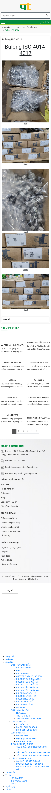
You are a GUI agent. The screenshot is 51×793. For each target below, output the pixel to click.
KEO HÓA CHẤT (23, 724)
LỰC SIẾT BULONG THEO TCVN (29, 764)
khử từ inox (21, 713)
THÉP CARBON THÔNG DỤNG (29, 719)
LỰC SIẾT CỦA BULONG (21, 758)
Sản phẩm (9, 662)
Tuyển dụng (10, 786)
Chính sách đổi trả (9, 518)
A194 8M (12, 380)
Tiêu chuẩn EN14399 (39, 363)
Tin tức (8, 775)
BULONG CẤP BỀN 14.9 (26, 696)
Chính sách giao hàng (10, 522)
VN (42, 22)
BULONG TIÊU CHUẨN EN (27, 682)
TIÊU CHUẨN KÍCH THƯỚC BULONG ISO (33, 755)
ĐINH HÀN (20, 707)
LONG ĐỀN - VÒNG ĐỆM (26, 730)
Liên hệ (8, 789)
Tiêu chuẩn (10, 772)
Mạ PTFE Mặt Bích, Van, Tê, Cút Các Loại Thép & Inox (12, 345)
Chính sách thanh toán (11, 531)
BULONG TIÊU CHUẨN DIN (27, 690)
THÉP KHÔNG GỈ (23, 716)
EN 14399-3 (39, 380)
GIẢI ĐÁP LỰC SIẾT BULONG (28, 761)
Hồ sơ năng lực (8, 489)
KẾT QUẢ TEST (17, 778)
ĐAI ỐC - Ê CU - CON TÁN (26, 727)
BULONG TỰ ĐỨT (23, 668)
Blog (3, 497)
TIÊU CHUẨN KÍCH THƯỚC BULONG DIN (33, 753)
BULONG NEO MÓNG (25, 699)
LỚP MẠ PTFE (22, 736)
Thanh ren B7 (12, 398)
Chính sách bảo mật (10, 527)
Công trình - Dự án (9, 502)
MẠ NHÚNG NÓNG (24, 741)
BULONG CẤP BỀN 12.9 (26, 693)
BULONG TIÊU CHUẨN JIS (27, 687)
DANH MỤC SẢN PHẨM (20, 665)
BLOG (13, 784)
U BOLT (19, 670)
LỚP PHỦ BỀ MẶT (18, 733)
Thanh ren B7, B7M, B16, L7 (38, 418)
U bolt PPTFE (12, 415)
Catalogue (5, 493)
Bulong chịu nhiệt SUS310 (38, 342)
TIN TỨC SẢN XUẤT (19, 781)
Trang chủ (9, 656)
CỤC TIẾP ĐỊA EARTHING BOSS (29, 676)
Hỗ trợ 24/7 (6, 536)
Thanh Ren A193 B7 (12, 363)
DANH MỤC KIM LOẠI (20, 710)
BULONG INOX (22, 673)
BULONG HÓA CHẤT (24, 702)
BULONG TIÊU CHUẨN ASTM (28, 679)
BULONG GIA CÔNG (24, 704)
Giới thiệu (5, 484)
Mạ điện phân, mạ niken (26, 738)
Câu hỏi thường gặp (9, 506)
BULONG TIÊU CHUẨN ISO (27, 685)
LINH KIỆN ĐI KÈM (18, 721)
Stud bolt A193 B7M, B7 (38, 398)
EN (48, 22)
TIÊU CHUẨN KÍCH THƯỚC (22, 744)
